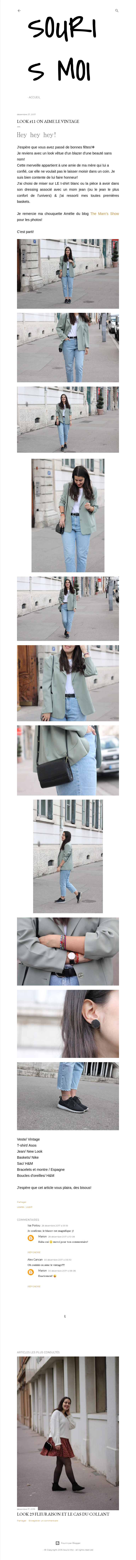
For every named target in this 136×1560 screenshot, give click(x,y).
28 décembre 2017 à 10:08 (61, 1236)
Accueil (34, 97)
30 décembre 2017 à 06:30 (57, 1259)
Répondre (34, 1252)
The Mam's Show (104, 214)
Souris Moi (62, 49)
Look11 (29, 1207)
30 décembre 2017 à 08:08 (62, 1270)
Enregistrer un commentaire (43, 1520)
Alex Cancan (35, 1259)
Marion (42, 1236)
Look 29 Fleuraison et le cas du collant (63, 1514)
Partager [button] (21, 1202)
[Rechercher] (117, 9)
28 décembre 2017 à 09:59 (55, 1225)
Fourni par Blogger (68, 1543)
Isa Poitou (34, 1225)
